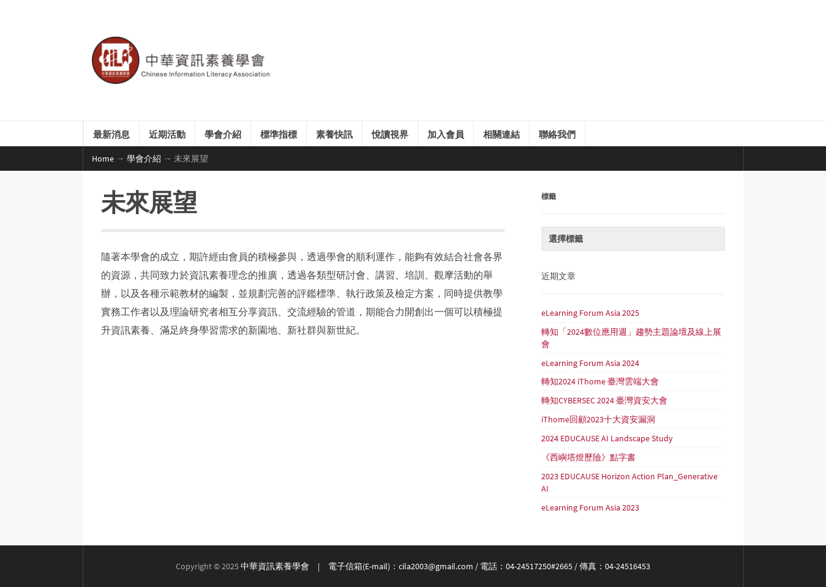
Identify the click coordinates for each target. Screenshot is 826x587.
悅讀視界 (390, 133)
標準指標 (278, 133)
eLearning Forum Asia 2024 (590, 362)
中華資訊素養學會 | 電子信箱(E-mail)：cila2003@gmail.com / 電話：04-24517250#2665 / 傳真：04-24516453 (445, 566)
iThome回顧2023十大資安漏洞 (598, 419)
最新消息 (111, 133)
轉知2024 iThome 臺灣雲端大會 (600, 381)
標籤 (548, 195)
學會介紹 (223, 133)
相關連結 (501, 133)
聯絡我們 (557, 133)
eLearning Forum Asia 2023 (590, 507)
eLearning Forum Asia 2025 (590, 312)
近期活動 (167, 133)
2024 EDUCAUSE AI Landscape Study (607, 438)
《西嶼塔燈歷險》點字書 (588, 457)
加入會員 (445, 133)
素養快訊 (334, 133)
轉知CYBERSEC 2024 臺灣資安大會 (604, 400)
